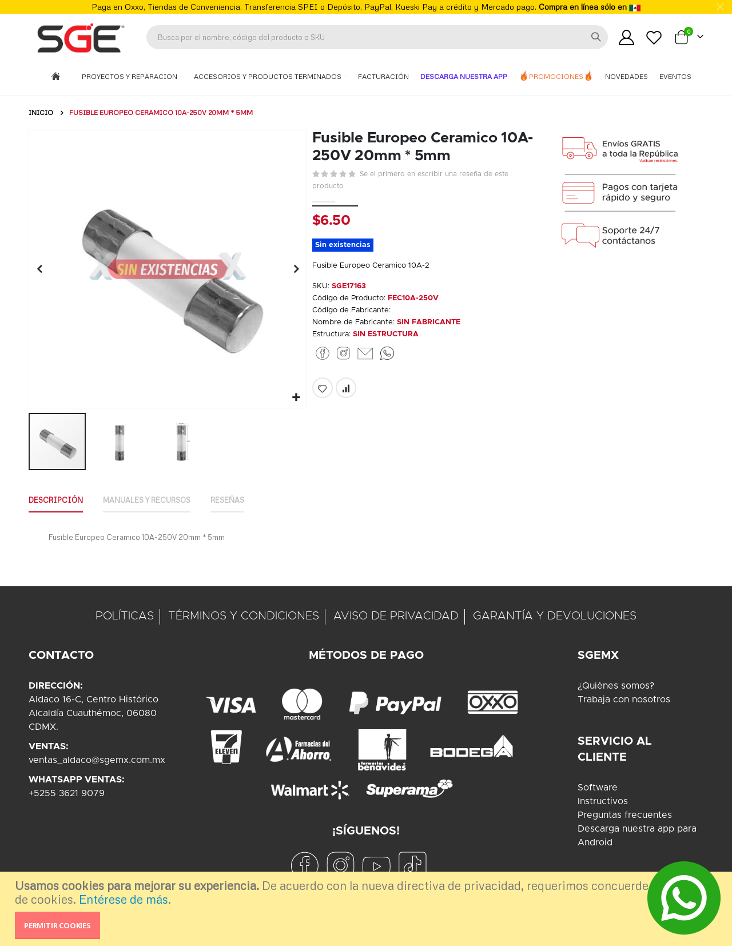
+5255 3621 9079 (67, 793)
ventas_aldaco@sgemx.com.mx (97, 760)
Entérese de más (123, 899)
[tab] (59, 499)
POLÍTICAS (125, 616)
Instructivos (603, 801)
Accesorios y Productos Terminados (268, 76)
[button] (295, 396)
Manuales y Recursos (158, 498)
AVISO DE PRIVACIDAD (396, 616)
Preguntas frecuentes (625, 815)
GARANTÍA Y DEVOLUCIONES (554, 616)
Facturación (383, 76)
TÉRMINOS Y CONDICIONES (243, 616)
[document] (367, 909)
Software (598, 787)
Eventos (675, 76)
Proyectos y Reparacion (130, 76)
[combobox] (377, 37)
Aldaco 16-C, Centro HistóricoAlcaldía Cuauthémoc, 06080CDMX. (93, 713)
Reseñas (247, 498)
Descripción (59, 498)
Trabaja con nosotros (624, 699)
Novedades (626, 76)
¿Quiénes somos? (616, 685)
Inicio (41, 112)
